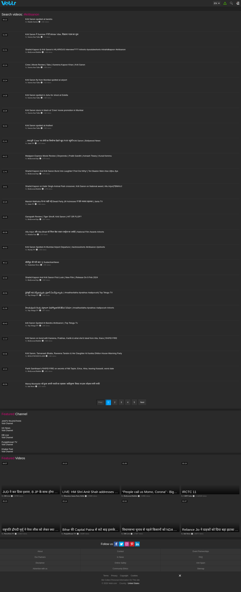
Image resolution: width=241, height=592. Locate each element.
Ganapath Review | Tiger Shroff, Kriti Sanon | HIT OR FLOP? (53, 216)
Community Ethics (120, 569)
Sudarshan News (34, 265)
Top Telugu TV (33, 295)
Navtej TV (31, 250)
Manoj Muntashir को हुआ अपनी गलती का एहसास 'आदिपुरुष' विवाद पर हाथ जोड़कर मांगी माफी (62, 384)
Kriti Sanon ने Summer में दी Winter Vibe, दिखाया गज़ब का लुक (51, 34)
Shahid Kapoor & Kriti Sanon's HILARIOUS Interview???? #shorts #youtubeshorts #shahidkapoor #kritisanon (75, 49)
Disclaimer (40, 563)
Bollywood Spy (33, 158)
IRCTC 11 (189, 492)
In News (120, 557)
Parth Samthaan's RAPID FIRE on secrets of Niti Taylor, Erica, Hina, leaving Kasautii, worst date (69, 368)
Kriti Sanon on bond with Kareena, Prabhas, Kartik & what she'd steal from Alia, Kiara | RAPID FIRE (71, 338)
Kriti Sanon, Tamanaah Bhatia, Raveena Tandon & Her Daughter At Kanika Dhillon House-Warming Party (73, 353)
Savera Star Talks (34, 37)
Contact (120, 551)
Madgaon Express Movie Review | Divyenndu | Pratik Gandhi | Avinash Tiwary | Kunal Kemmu (68, 156)
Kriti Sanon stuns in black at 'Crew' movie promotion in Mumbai (54, 110)
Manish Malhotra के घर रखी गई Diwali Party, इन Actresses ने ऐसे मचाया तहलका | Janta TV (64, 201)
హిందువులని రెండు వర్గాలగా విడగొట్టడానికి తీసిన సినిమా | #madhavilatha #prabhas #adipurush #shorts (69, 308)
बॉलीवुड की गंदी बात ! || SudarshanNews (42, 262)
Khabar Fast (32, 234)
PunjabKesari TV (70, 534)
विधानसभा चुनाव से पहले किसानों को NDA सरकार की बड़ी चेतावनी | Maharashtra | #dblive (150, 529)
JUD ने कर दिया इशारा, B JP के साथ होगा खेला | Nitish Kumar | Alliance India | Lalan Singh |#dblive (31, 492)
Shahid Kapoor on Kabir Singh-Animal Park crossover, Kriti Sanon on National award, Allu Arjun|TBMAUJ (73, 186)
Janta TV (31, 143)
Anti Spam (200, 563)
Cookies (134, 576)
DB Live (7, 496)
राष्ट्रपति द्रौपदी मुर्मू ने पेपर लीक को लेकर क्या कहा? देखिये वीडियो (31, 529)
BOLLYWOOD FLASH (36, 356)
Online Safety (120, 563)
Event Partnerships (201, 551)
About (40, 551)
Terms (106, 576)
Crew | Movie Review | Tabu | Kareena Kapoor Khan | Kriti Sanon (55, 64)
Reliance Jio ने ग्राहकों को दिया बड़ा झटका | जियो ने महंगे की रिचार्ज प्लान (210, 529)
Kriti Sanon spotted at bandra (38, 19)
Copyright (124, 576)
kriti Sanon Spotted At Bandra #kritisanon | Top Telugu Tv (51, 323)
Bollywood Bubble (34, 52)
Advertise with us (40, 569)
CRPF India (188, 496)
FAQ (201, 557)
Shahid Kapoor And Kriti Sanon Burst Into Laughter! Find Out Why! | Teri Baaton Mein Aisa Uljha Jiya (71, 171)
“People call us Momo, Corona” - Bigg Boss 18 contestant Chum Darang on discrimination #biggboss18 (150, 492)
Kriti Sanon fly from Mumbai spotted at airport (46, 80)
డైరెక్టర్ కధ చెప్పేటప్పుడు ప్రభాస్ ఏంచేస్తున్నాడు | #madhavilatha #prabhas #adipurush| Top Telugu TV (69, 292)
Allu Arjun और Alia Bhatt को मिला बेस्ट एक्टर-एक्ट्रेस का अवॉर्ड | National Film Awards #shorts (64, 232)
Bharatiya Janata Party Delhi (74, 496)
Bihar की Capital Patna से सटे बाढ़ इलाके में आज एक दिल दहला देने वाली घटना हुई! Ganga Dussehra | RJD (90, 529)
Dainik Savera (33, 22)
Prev (100, 402)
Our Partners (40, 557)
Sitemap (200, 569)
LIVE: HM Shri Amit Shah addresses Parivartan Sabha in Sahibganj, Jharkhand (90, 492)
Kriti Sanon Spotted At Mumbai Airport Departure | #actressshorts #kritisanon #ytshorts (65, 247)
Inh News (31, 386)
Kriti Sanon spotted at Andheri (39, 125)
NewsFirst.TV (9, 534)
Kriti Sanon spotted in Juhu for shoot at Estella (46, 95)
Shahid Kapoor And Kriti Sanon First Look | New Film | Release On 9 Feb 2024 (61, 277)
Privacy (114, 576)
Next (142, 402)
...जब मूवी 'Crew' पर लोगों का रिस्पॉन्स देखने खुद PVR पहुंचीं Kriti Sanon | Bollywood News (62, 140)
